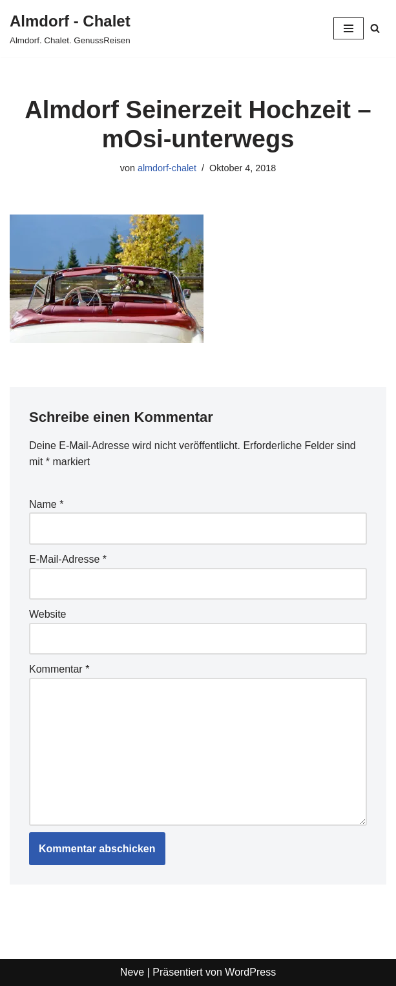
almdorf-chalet (167, 168)
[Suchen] (375, 28)
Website (48, 614)
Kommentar (59, 669)
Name (46, 504)
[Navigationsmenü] (348, 28)
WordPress (250, 972)
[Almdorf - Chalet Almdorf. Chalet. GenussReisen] (70, 28)
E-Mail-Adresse (68, 559)
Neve (132, 972)
